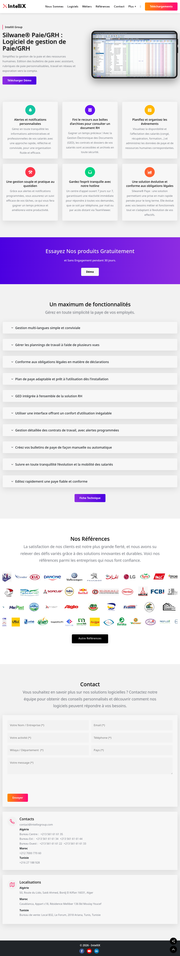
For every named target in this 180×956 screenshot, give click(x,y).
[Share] (173, 941)
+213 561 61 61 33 (75, 843)
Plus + (132, 6)
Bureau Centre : (29, 834)
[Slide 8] (149, 74)
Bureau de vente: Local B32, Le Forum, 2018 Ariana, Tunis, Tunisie (60, 915)
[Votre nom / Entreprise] (48, 725)
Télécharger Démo (19, 80)
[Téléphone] (132, 738)
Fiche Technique (90, 498)
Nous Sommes (54, 6)
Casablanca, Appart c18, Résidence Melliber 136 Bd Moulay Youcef (60, 904)
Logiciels (72, 6)
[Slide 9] (155, 74)
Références (103, 6)
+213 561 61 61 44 (71, 839)
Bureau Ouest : (29, 843)
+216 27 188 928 (30, 862)
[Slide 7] (143, 74)
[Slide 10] (160, 74)
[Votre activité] (48, 738)
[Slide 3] (120, 74)
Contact (119, 6)
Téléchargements (161, 6)
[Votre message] (90, 766)
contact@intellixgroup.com (36, 824)
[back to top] (173, 949)
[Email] (132, 725)
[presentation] (32, 784)
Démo (90, 272)
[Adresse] (48, 750)
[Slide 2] (114, 74)
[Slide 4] (125, 74)
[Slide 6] (137, 74)
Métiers (87, 6)
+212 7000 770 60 (30, 853)
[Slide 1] (108, 74)
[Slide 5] (131, 74)
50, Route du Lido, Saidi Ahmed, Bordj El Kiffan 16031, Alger (56, 892)
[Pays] (132, 750)
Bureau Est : (27, 839)
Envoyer (17, 797)
